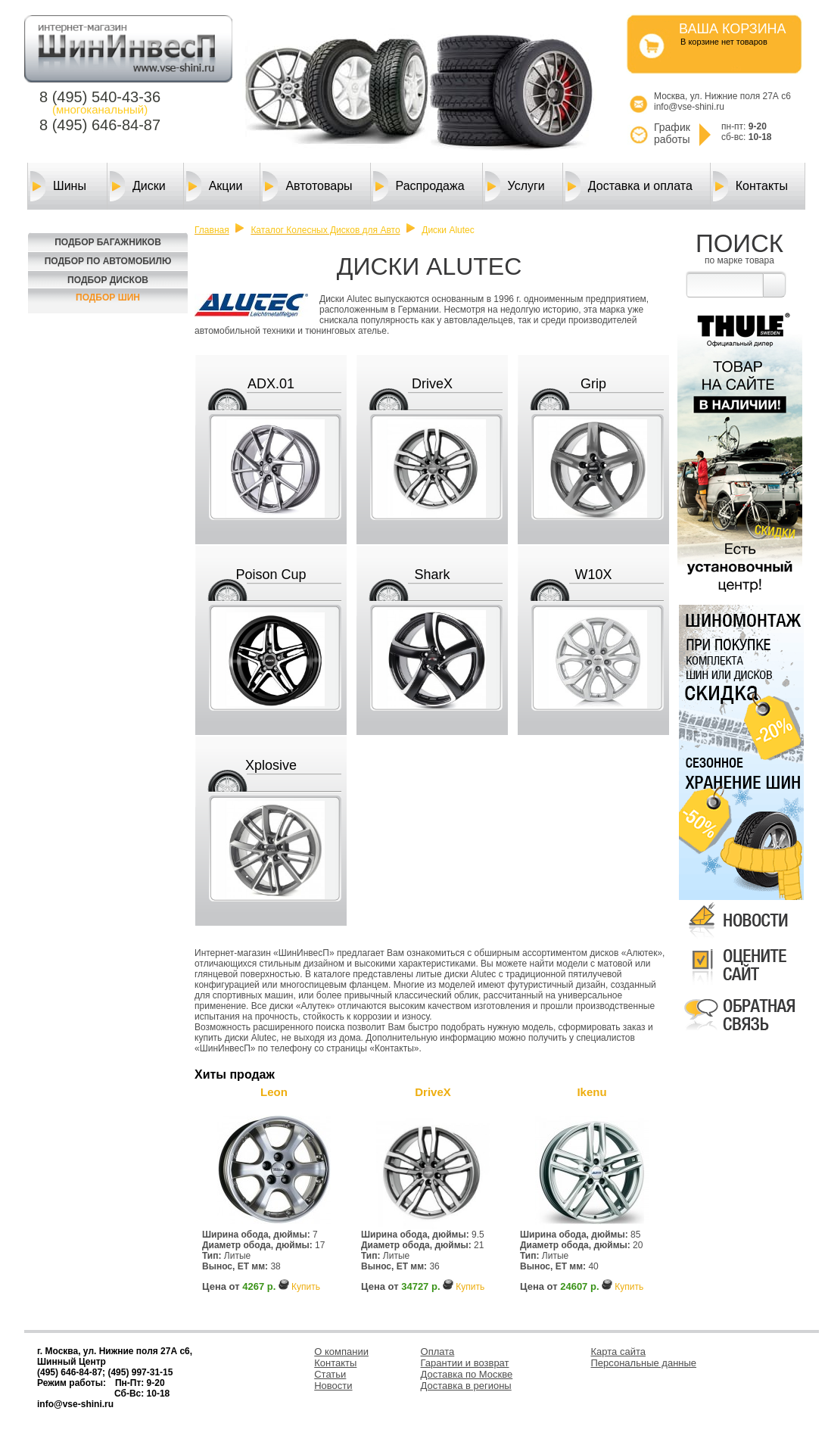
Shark (432, 574)
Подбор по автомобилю (108, 261)
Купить (305, 1287)
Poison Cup (270, 574)
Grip (593, 383)
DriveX (432, 383)
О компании (341, 1351)
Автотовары (307, 186)
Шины (58, 186)
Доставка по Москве (467, 1374)
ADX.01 (270, 383)
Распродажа (419, 186)
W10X (593, 574)
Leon (274, 1091)
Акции (214, 186)
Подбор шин (108, 297)
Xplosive (271, 765)
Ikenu (591, 1091)
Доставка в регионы (466, 1385)
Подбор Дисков (107, 280)
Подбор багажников (107, 242)
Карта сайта (618, 1351)
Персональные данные (644, 1363)
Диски (138, 186)
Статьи (330, 1374)
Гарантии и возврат (465, 1363)
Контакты (750, 186)
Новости (333, 1385)
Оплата (438, 1351)
